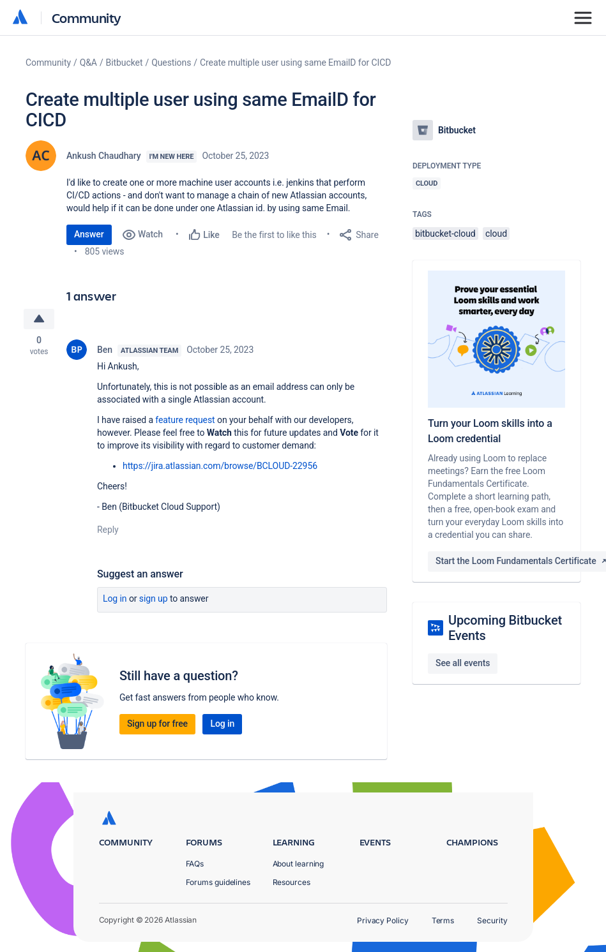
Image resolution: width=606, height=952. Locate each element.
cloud (496, 233)
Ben (104, 350)
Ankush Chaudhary (103, 156)
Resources (291, 882)
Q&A (88, 62)
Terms (443, 920)
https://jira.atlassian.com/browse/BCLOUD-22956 (220, 466)
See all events (463, 663)
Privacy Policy (383, 920)
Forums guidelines (218, 882)
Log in (115, 598)
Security (492, 920)
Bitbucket (124, 62)
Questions (171, 62)
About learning (298, 863)
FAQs (195, 863)
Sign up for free (157, 723)
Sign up (153, 598)
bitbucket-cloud (445, 233)
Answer (89, 234)
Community (86, 17)
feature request (185, 420)
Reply (108, 529)
